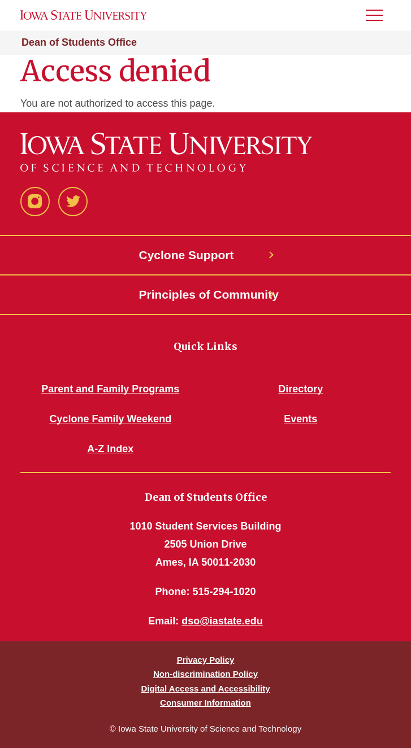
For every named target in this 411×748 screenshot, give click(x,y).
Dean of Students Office (79, 42)
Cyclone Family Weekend (110, 419)
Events (300, 419)
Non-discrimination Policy (205, 674)
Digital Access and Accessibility (205, 688)
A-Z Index (110, 448)
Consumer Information (205, 702)
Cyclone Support (186, 254)
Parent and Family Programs (110, 389)
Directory (300, 389)
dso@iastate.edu (222, 621)
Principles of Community (205, 294)
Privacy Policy (206, 659)
